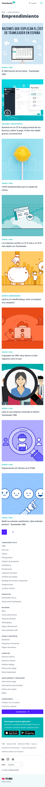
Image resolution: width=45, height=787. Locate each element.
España (32, 3)
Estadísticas (6, 565)
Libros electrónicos (9, 615)
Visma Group (6, 782)
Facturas (5, 550)
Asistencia (6, 639)
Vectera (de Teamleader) (11, 601)
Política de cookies (9, 689)
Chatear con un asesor (11, 702)
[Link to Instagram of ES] (8, 759)
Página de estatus (9, 647)
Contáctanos (22, 712)
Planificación (7, 569)
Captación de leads (9, 573)
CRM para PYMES (24, 744)
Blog (3, 12)
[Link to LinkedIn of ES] (3, 759)
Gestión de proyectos (10, 561)
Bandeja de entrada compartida (14, 580)
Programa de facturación (11, 748)
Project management (28, 748)
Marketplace (7, 622)
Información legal (9, 681)
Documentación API (10, 630)
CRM (3, 546)
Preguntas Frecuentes (10, 643)
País (3, 764)
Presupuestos (7, 557)
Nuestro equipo (8, 664)
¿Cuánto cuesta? (8, 588)
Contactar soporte (9, 706)
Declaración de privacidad (12, 685)
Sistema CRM (11, 744)
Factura (34, 744)
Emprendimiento (14, 12)
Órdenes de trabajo (9, 577)
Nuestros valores (8, 660)
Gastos (4, 553)
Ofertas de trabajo (9, 668)
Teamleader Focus (9, 598)
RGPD (4, 693)
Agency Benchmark (9, 626)
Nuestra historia (8, 657)
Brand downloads (9, 672)
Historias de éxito (9, 618)
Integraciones (7, 584)
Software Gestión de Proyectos (12, 752)
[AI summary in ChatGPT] (13, 759)
